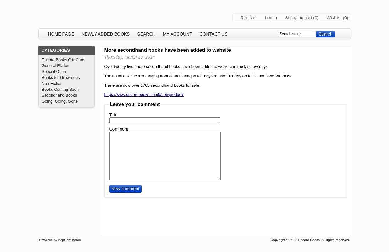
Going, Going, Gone (60, 101)
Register (249, 17)
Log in (271, 17)
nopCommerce (69, 240)
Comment (118, 129)
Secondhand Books (59, 95)
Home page (61, 34)
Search (146, 34)
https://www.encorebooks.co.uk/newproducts (144, 94)
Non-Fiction (52, 83)
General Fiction (55, 65)
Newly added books (106, 34)
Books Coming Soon (60, 89)
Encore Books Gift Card (63, 59)
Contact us (214, 34)
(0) (315, 17)
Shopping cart (298, 17)
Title (113, 114)
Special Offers (54, 71)
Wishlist (334, 17)
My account (177, 34)
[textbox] (297, 34)
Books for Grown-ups (61, 77)
